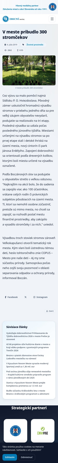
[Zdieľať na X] (25, 297)
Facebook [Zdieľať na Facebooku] (11, 297)
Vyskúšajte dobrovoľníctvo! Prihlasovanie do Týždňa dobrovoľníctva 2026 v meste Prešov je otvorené (28, 336)
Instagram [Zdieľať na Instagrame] (40, 297)
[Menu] (52, 18)
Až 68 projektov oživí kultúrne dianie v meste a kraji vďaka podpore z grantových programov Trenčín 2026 (28, 347)
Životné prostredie (35, 44)
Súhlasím (10, 457)
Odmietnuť (26, 457)
